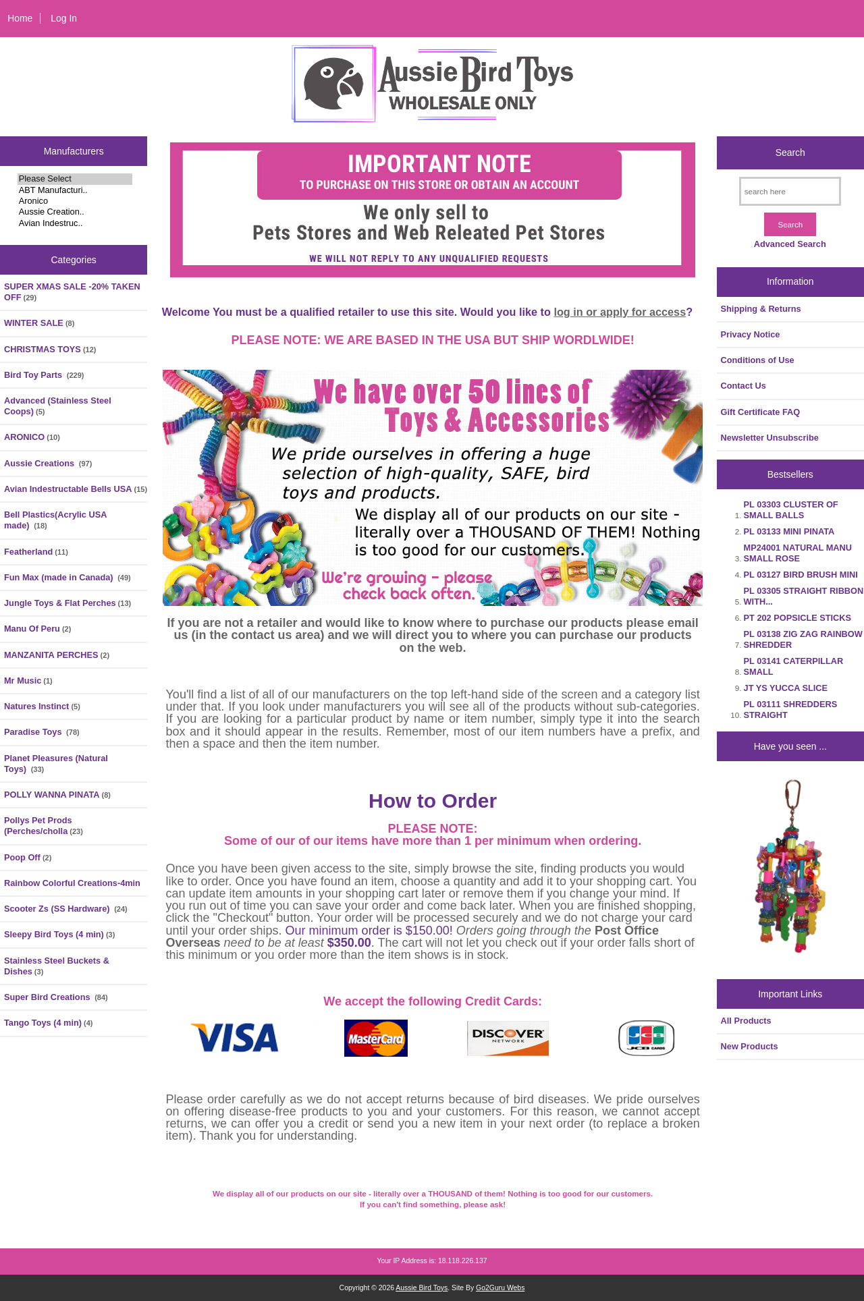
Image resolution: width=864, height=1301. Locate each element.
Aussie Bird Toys (422, 1288)
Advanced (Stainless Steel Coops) (57, 405)
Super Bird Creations (56, 997)
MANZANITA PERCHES (56, 655)
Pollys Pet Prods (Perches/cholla (43, 825)
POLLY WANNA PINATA (57, 795)
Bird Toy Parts (44, 375)
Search (790, 152)
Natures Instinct (42, 706)
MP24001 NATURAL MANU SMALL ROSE (798, 553)
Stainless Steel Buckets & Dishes (56, 966)
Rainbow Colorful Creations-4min (72, 883)
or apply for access (636, 312)
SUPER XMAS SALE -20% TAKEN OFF (72, 291)
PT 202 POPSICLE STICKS (797, 618)
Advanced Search (790, 244)
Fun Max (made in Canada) (67, 577)
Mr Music (28, 680)
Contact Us (743, 386)
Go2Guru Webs (500, 1288)
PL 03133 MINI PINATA (789, 531)
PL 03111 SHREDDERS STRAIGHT (791, 709)
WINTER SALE (39, 323)
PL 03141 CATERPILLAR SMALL (794, 666)
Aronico (75, 201)
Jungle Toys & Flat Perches (67, 603)
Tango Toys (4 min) (48, 1023)
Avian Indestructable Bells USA (75, 489)
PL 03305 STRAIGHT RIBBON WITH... (804, 596)
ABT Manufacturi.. (75, 190)
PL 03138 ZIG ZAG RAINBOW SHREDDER (803, 639)
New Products (749, 1046)
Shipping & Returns (761, 309)
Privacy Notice (750, 334)
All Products (746, 1021)
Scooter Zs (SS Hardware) (66, 909)
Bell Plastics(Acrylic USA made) (55, 519)
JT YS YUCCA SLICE (786, 688)
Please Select (75, 178)
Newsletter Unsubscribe (770, 438)
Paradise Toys (42, 732)
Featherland (36, 552)
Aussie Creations (48, 463)
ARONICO (32, 437)
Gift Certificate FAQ (761, 412)
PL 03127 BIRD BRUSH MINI (801, 575)
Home (19, 18)
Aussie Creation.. (75, 211)
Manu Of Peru (37, 629)
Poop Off (27, 857)
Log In (64, 18)
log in (570, 312)
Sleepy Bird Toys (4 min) (59, 934)
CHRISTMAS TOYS (50, 349)
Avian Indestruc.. (75, 223)
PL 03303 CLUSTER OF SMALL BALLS (791, 509)
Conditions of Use (757, 360)
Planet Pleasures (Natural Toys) (56, 763)
